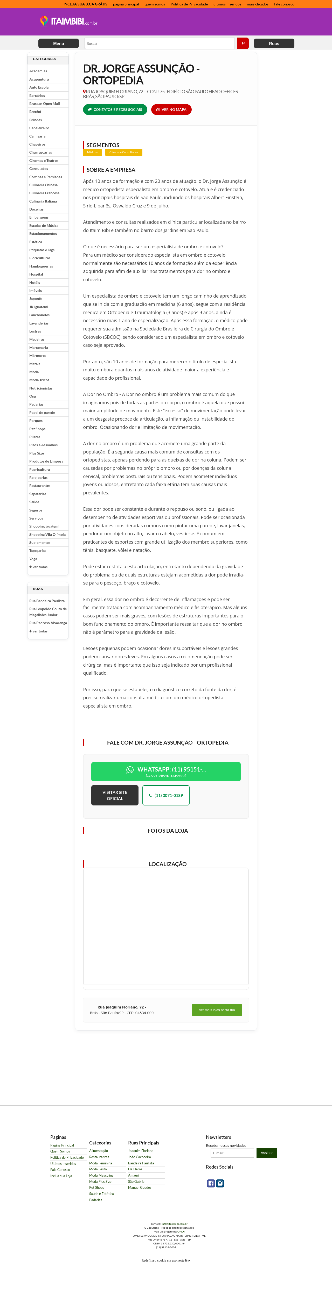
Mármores (37, 355)
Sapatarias (37, 494)
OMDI (181, 1231)
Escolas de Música (43, 225)
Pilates (34, 437)
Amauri (133, 1175)
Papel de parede (42, 412)
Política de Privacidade (189, 4)
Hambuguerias (41, 266)
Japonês (35, 298)
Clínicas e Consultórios (123, 152)
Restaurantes (39, 485)
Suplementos (39, 542)
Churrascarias (40, 152)
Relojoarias (38, 477)
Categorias (44, 59)
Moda (34, 372)
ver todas (38, 567)
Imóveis (35, 290)
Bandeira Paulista (141, 1163)
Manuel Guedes (139, 1188)
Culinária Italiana (43, 201)
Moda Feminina (100, 1163)
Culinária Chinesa (43, 185)
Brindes (35, 120)
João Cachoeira (139, 1157)
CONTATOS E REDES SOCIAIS (115, 109)
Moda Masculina (101, 1175)
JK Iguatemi (38, 307)
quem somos (155, 4)
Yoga (33, 559)
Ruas (274, 43)
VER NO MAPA (171, 109)
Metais (34, 364)
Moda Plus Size (100, 1182)
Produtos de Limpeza (46, 461)
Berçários (37, 95)
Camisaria (37, 136)
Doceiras (36, 209)
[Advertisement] (196, 22)
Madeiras (36, 339)
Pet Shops (37, 429)
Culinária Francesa (44, 193)
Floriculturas (39, 258)
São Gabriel (136, 1182)
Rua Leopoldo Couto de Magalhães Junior (48, 612)
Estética (35, 242)
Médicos (92, 152)
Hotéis (34, 282)
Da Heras (135, 1169)
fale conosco (284, 4)
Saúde (34, 502)
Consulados (38, 168)
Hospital (36, 274)
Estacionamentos (43, 233)
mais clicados (257, 4)
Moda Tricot (39, 380)
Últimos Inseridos (63, 1164)
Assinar (267, 1153)
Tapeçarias (37, 550)
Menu (58, 43)
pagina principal (126, 4)
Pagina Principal (62, 1145)
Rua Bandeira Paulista (47, 601)
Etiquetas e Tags (41, 250)
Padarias (36, 404)
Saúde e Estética (101, 1194)
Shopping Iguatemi (44, 526)
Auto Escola (39, 87)
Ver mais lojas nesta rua (217, 1010)
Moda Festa (98, 1169)
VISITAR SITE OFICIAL (114, 795)
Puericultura (39, 469)
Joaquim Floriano (140, 1151)
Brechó (35, 111)
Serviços (36, 518)
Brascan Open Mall (44, 103)
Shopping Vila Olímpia (47, 534)
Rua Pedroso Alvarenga (48, 623)
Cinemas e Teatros (43, 160)
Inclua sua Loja (61, 1176)
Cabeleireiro (39, 128)
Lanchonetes (39, 315)
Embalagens (39, 217)
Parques (36, 420)
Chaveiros (37, 144)
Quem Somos (60, 1151)
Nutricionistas (40, 388)
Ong (32, 396)
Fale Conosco (60, 1170)
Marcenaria (38, 347)
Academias (38, 71)
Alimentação (98, 1151)
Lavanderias (39, 323)
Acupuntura (39, 79)
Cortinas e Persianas (45, 177)
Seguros (35, 510)
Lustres (35, 331)
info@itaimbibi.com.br (175, 1223)
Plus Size (36, 453)
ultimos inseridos (227, 4)
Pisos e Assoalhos (43, 445)
